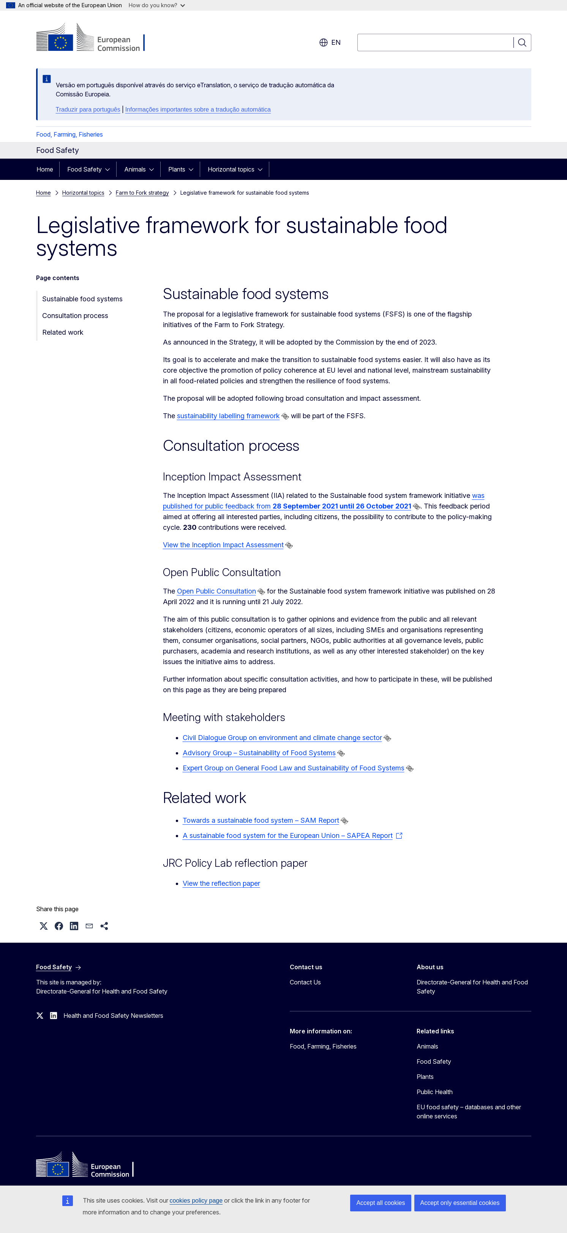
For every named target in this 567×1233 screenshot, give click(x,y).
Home (44, 169)
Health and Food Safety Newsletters (113, 1015)
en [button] (330, 42)
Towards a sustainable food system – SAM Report (261, 820)
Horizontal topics (231, 169)
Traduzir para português (88, 109)
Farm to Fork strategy (142, 192)
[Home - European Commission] (97, 38)
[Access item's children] (109, 169)
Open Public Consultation (216, 591)
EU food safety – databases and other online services (469, 1111)
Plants (176, 169)
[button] (44, 926)
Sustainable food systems (82, 299)
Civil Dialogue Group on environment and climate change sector (282, 738)
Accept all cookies (380, 1203)
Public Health (435, 1092)
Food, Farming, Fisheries (69, 134)
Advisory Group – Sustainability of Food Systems (259, 753)
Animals (135, 169)
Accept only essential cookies (460, 1203)
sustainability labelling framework (228, 416)
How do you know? (157, 5)
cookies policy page (196, 1200)
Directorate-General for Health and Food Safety (472, 986)
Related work (63, 332)
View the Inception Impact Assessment (223, 545)
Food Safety (84, 169)
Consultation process (75, 316)
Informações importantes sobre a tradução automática (198, 109)
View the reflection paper (221, 883)
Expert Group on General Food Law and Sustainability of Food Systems (293, 768)
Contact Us (305, 982)
